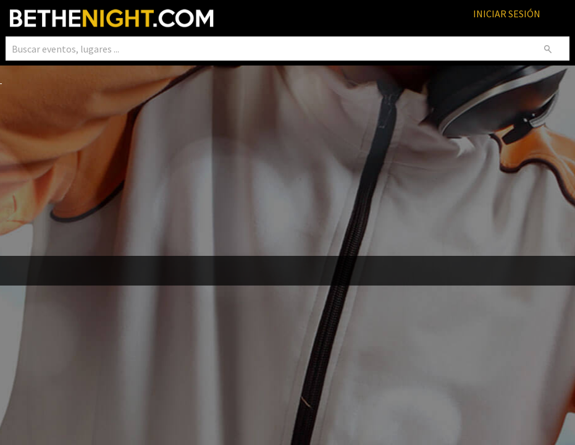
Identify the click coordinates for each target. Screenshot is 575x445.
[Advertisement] (287, 171)
